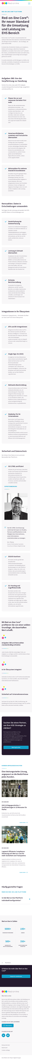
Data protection (6, 1045)
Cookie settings (6, 1050)
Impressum (4, 1047)
